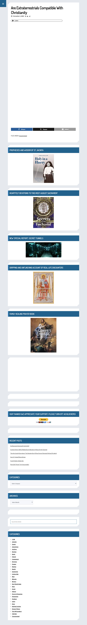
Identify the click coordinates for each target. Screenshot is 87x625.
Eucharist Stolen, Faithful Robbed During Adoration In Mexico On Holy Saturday (28, 449)
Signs (13, 604)
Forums (14, 564)
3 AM (13, 539)
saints (13, 601)
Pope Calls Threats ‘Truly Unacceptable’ (19, 464)
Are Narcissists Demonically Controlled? (19, 446)
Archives (14, 549)
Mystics (14, 581)
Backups (14, 552)
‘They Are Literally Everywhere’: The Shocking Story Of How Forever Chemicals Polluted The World (33, 453)
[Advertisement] (43, 110)
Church (14, 557)
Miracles (14, 579)
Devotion (14, 561)
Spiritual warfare (16, 606)
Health (14, 569)
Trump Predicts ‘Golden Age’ (17, 461)
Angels (14, 544)
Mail (13, 576)
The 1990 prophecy (17, 611)
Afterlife (14, 542)
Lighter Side (15, 574)
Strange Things (16, 609)
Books (13, 554)
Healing (14, 566)
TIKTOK (14, 614)
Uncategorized (23, 136)
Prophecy (14, 599)
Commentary (15, 559)
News (13, 586)
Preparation (15, 596)
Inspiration (15, 571)
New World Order (16, 584)
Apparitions (15, 547)
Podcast (14, 591)
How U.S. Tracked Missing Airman (18, 457)
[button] (3, 3)
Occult (13, 589)
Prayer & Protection (17, 594)
